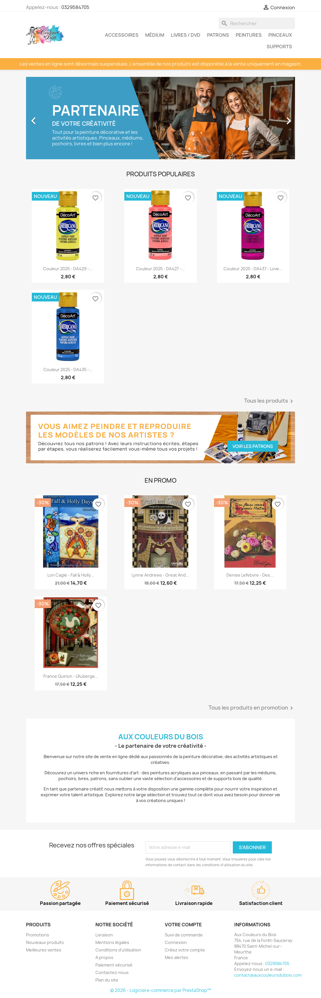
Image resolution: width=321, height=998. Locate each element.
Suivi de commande (184, 935)
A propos (104, 957)
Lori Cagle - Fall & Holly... (70, 575)
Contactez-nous (112, 972)
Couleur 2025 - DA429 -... (68, 268)
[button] (46, 118)
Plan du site (106, 980)
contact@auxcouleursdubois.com (268, 975)
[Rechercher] (257, 23)
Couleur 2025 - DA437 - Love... (253, 268)
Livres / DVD (185, 35)
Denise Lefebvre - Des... (250, 575)
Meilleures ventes (43, 950)
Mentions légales (112, 942)
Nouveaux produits (45, 942)
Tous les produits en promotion (252, 708)
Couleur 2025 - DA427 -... (160, 268)
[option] (160, 118)
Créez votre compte (185, 950)
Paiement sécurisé (113, 965)
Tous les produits (269, 401)
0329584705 (75, 7)
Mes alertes (176, 957)
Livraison (104, 935)
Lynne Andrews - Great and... (160, 575)
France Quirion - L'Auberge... (70, 676)
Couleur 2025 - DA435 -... (68, 369)
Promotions (37, 935)
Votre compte (183, 924)
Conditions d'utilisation (118, 950)
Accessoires (122, 35)
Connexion (176, 942)
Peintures (249, 35)
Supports (279, 46)
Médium (154, 35)
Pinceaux (280, 35)
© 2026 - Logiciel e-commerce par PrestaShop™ (160, 990)
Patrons (218, 35)
